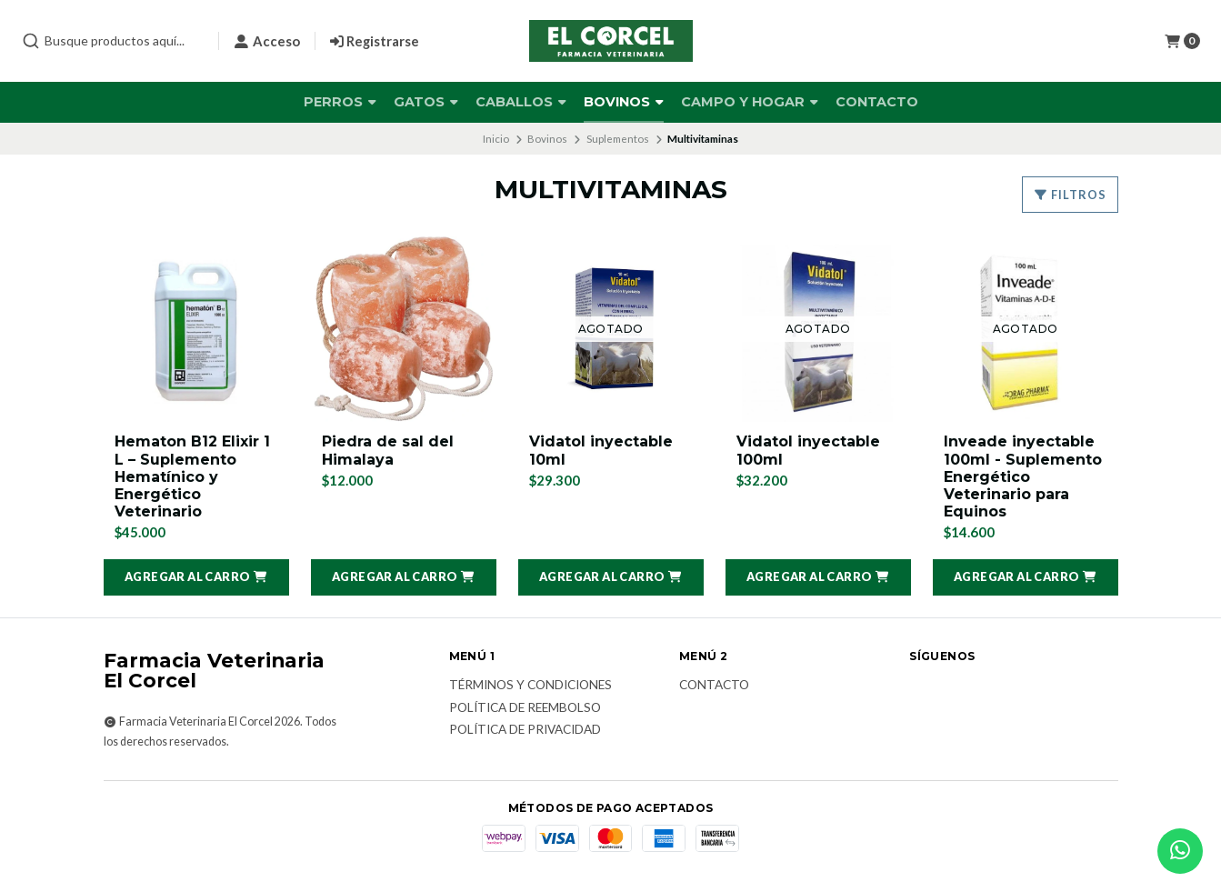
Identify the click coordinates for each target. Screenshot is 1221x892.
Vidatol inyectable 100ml (808, 450)
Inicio (496, 139)
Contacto (877, 102)
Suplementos (617, 139)
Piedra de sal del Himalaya (388, 450)
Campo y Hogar (749, 102)
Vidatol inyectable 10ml (601, 450)
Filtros (1070, 194)
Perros (340, 102)
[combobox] (113, 41)
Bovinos (624, 102)
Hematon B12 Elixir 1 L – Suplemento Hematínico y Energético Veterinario (192, 476)
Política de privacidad (525, 730)
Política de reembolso (525, 708)
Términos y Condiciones (530, 685)
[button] (196, 577)
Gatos (426, 102)
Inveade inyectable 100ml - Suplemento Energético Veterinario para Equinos (1023, 476)
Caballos (520, 102)
